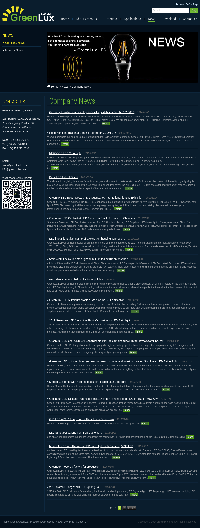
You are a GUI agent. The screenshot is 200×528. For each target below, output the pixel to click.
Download (169, 18)
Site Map (193, 4)
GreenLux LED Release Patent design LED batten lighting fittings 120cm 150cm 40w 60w (103, 398)
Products (111, 18)
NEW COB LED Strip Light (65, 153)
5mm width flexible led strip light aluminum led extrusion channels (88, 259)
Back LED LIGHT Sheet (63, 177)
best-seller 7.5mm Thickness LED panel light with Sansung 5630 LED (91, 446)
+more (105, 123)
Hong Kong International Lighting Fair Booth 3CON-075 (82, 132)
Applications (132, 18)
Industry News (14, 50)
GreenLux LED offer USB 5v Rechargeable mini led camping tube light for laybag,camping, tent (106, 340)
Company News (15, 42)
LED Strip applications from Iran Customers (75, 432)
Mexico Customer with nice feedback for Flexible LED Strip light (87, 381)
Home (182, 4)
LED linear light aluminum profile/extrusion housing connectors (87, 238)
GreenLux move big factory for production (74, 466)
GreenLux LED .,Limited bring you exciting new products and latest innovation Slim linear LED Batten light (113, 361)
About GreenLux (87, 18)
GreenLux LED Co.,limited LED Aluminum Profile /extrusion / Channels (92, 218)
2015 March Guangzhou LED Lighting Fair (74, 487)
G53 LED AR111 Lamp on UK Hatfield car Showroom (81, 419)
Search (194, 10)
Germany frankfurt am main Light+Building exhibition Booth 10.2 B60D (91, 112)
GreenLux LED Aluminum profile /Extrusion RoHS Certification (86, 300)
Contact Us (190, 18)
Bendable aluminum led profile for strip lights (76, 279)
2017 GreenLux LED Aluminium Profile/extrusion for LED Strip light (89, 320)
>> (133, 508)
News (151, 18)
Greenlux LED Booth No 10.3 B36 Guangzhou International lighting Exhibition (96, 197)
